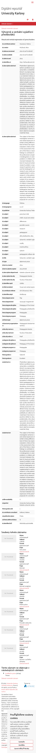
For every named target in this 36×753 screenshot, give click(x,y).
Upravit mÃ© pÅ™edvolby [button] (21, 748)
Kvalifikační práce (10, 673)
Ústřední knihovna (6, 685)
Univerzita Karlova (12, 683)
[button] (27, 19)
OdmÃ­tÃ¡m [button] (22, 745)
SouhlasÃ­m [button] (22, 741)
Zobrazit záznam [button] (7, 23)
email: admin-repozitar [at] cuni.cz (9, 690)
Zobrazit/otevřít (24, 551)
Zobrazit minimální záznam (9, 28)
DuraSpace (4, 747)
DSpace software (6, 743)
